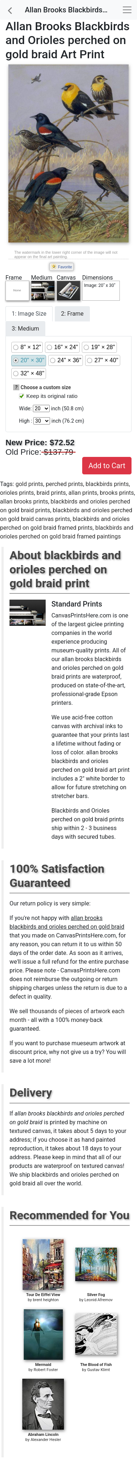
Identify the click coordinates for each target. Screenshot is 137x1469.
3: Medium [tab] (25, 328)
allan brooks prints (24, 501)
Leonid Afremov (98, 1300)
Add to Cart (106, 465)
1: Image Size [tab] (29, 313)
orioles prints (17, 492)
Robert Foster (46, 1369)
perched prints (64, 484)
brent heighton (46, 1300)
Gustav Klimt (98, 1369)
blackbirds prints (107, 484)
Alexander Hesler (46, 1439)
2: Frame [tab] (72, 313)
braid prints (51, 492)
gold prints (29, 484)
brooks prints (117, 492)
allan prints (82, 492)
